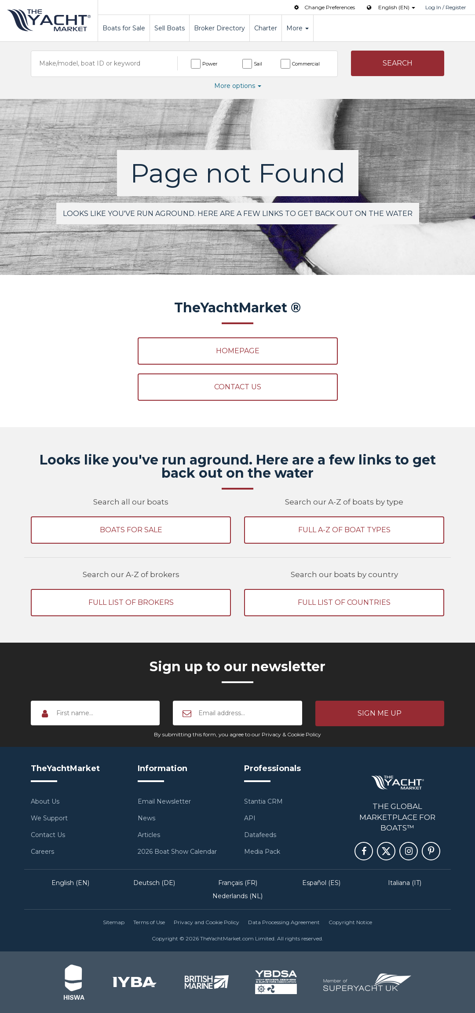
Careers (42, 852)
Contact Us (237, 387)
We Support (49, 818)
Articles (149, 835)
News (146, 818)
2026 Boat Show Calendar (177, 852)
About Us (45, 801)
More (297, 28)
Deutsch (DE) (154, 883)
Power (209, 64)
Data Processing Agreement (284, 922)
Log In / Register (445, 7)
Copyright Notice (350, 922)
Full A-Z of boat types (344, 530)
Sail (258, 64)
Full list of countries (344, 602)
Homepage (237, 351)
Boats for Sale (123, 28)
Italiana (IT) (404, 883)
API (250, 818)
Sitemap (113, 922)
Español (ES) (321, 883)
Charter (265, 28)
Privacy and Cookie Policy (206, 922)
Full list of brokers (131, 602)
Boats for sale (131, 530)
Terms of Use (149, 922)
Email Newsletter (164, 801)
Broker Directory (219, 28)
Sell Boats (169, 28)
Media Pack (262, 852)
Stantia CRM (263, 801)
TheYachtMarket (49, 20)
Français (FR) (237, 883)
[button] (398, 63)
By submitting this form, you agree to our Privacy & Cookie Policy (237, 734)
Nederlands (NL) (237, 896)
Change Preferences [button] (323, 7)
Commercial (306, 64)
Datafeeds (260, 835)
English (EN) (70, 883)
